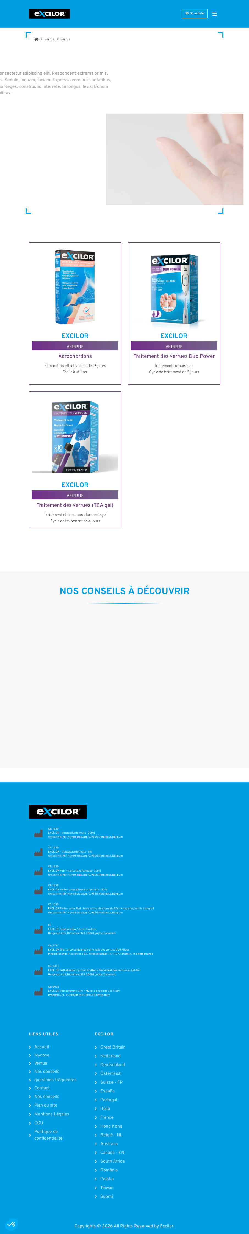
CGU (38, 1123)
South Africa (112, 1161)
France (107, 1117)
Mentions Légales (51, 1114)
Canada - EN (112, 1153)
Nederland (110, 1056)
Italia (105, 1109)
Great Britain (113, 1047)
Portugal (108, 1100)
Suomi (106, 1196)
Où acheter (195, 13)
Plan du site (45, 1105)
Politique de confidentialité (48, 1135)
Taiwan (107, 1188)
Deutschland (112, 1065)
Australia (109, 1144)
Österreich (110, 1073)
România (109, 1170)
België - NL (111, 1135)
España (107, 1091)
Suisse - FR (111, 1082)
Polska (107, 1179)
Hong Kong (111, 1126)
